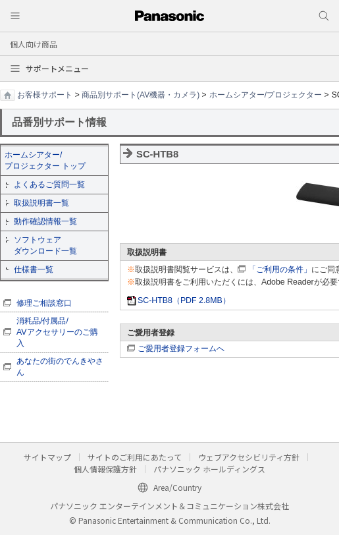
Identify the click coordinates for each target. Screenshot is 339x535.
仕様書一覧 (33, 269)
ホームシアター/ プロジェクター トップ (45, 160)
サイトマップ (47, 457)
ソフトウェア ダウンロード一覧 (45, 245)
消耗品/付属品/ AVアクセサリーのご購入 (57, 332)
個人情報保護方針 (105, 468)
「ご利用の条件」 (279, 269)
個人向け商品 (33, 43)
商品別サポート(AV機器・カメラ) (140, 94)
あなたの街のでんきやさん (59, 366)
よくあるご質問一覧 (49, 184)
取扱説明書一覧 (41, 203)
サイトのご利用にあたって (135, 457)
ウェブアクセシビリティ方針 (249, 457)
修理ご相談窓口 (44, 303)
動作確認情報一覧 (45, 221)
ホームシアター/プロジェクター (265, 94)
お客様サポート (44, 94)
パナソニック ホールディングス (209, 468)
